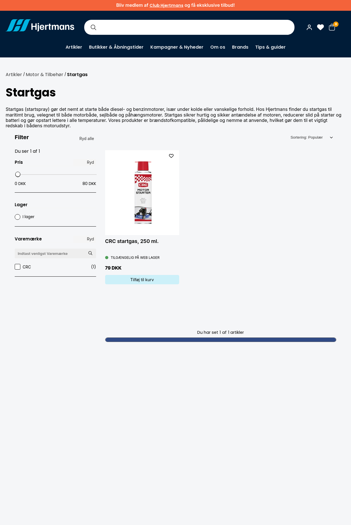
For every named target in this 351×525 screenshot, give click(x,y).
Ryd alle (86, 138)
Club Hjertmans (166, 5)
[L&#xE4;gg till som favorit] (171, 155)
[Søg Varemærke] (90, 253)
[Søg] (93, 27)
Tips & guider (270, 47)
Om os (217, 47)
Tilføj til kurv (142, 279)
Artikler (74, 47)
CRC (55, 267)
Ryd (90, 162)
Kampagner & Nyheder (176, 47)
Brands (240, 47)
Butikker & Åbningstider (116, 47)
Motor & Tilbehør (44, 74)
